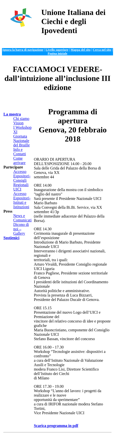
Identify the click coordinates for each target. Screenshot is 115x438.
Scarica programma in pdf (56, 426)
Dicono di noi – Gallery (21, 228)
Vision (18, 123)
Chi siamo (21, 118)
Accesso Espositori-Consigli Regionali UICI (21, 180)
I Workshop (22, 127)
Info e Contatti (19, 151)
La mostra (12, 114)
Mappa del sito (80, 50)
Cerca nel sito (102, 50)
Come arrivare (19, 160)
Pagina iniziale (57, 53)
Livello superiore (57, 50)
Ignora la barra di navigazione (22, 50)
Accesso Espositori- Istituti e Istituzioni (21, 200)
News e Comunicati (22, 218)
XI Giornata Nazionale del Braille (21, 138)
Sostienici (11, 238)
